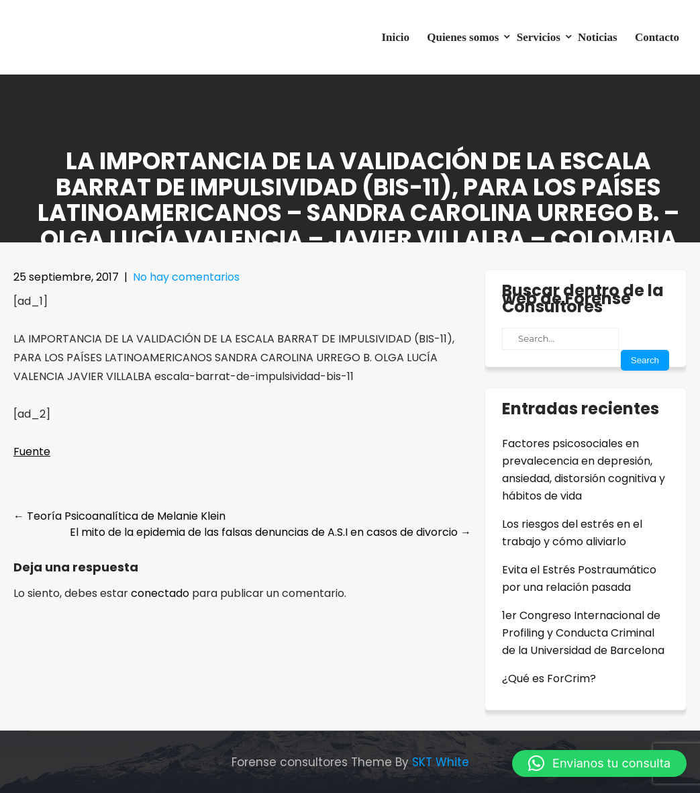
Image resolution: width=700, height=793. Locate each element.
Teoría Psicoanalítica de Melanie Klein (119, 516)
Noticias (597, 37)
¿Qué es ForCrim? (549, 678)
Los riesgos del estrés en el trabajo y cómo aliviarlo (572, 532)
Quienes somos (463, 37)
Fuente (31, 451)
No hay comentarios (186, 277)
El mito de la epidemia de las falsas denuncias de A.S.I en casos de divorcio (270, 532)
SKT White (440, 762)
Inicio (395, 37)
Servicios (538, 37)
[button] (599, 763)
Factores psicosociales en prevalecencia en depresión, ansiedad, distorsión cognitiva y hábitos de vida (583, 470)
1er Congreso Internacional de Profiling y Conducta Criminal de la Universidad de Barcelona (583, 633)
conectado (160, 593)
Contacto (657, 37)
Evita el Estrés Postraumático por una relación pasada (579, 578)
